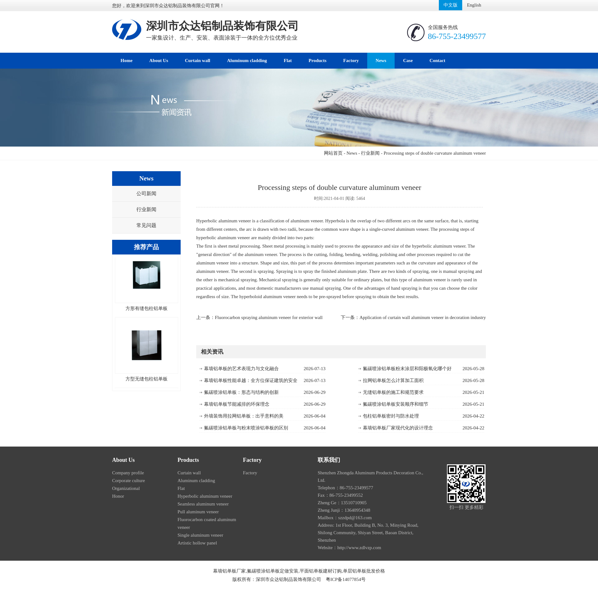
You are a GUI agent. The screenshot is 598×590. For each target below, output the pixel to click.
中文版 (451, 4)
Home (126, 60)
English (474, 4)
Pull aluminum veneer (198, 511)
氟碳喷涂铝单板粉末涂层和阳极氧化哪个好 (407, 368)
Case (408, 60)
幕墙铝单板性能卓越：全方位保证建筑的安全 (250, 380)
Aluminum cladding (247, 60)
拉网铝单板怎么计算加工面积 (393, 380)
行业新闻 (370, 153)
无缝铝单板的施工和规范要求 (393, 392)
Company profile (128, 472)
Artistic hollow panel (197, 542)
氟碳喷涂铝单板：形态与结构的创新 (241, 392)
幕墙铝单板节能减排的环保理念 (236, 404)
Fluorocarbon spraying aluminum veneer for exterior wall (269, 317)
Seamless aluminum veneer (203, 503)
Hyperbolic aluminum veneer (205, 496)
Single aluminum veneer (200, 535)
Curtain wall (197, 60)
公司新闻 (146, 193)
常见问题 (146, 225)
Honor (118, 496)
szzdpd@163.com (355, 517)
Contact (437, 60)
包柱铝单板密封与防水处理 (391, 415)
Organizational (126, 488)
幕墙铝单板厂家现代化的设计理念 (398, 427)
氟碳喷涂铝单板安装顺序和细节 (395, 404)
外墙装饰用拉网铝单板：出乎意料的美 (243, 415)
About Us (158, 60)
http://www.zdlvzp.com (359, 547)
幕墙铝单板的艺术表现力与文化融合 (241, 368)
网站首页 (333, 153)
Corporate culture (128, 480)
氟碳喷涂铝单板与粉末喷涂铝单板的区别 (246, 427)
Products (317, 60)
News (381, 60)
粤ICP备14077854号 (346, 579)
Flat (288, 60)
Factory (351, 60)
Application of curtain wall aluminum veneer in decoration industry (422, 317)
